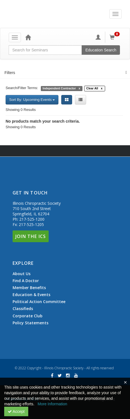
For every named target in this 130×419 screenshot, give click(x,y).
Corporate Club (27, 315)
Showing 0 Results (21, 110)
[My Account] (98, 37)
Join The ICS (30, 236)
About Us (21, 273)
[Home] (28, 37)
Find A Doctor (26, 280)
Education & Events (31, 294)
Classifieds (23, 308)
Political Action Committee (39, 301)
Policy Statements (30, 322)
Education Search (100, 50)
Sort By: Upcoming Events (32, 99)
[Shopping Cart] (115, 37)
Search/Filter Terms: (22, 88)
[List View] (80, 99)
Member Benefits (29, 287)
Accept (16, 411)
